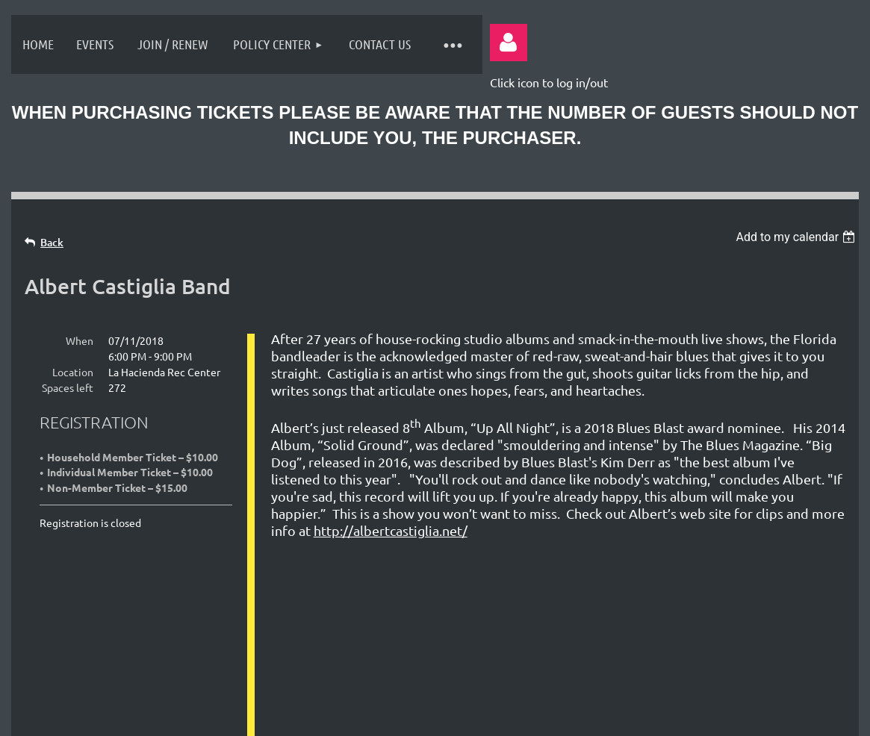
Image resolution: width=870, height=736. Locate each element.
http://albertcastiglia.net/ (390, 530)
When (79, 340)
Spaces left (67, 387)
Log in (508, 42)
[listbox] (797, 237)
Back (51, 242)
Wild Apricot (673, 717)
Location (72, 371)
